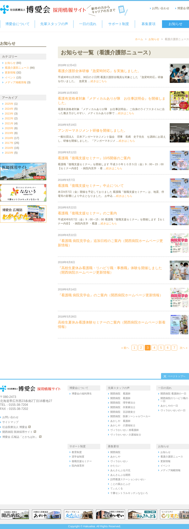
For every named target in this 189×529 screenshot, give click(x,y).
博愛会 (181, 8)
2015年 (9, 152)
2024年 (9, 108)
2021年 (9, 123)
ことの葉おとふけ (120, 484)
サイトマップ (10, 422)
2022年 (9, 118)
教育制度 (77, 452)
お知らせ (175, 24)
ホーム (139, 39)
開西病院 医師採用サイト (17, 431)
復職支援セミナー (82, 461)
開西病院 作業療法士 (122, 407)
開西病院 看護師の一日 (173, 393)
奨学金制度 (78, 456)
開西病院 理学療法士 (122, 402)
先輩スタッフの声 (54, 24)
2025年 (9, 103)
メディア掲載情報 (15, 82)
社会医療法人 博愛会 (14, 427)
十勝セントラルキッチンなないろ (129, 493)
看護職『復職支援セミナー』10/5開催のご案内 (94, 158)
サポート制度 (118, 24)
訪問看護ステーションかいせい (127, 479)
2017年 (9, 142)
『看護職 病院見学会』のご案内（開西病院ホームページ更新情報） (110, 295)
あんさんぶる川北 (120, 470)
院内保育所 (78, 465)
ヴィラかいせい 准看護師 (124, 430)
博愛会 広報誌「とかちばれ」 (20, 436)
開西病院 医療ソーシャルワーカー (130, 416)
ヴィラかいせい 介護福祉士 (125, 434)
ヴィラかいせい (119, 461)
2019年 (9, 133)
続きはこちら (99, 81)
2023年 (9, 113)
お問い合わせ (160, 8)
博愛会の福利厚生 (82, 393)
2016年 (9, 147)
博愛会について (17, 24)
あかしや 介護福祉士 (122, 425)
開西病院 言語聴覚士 (122, 411)
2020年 (9, 128)
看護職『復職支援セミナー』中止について (91, 186)
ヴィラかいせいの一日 (173, 410)
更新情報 (98, 235)
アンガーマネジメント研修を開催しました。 (92, 130)
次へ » (183, 347)
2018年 (9, 138)
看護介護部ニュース (104, 65)
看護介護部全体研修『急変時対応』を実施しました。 (99, 71)
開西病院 (115, 452)
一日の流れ (87, 24)
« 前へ (125, 347)
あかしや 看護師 (120, 420)
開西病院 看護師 (120, 393)
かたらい (115, 465)
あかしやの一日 (169, 405)
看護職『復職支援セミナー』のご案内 (87, 213)
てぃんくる (116, 488)
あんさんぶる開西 (120, 474)
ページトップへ (176, 376)
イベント (98, 125)
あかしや (115, 456)
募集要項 (148, 24)
